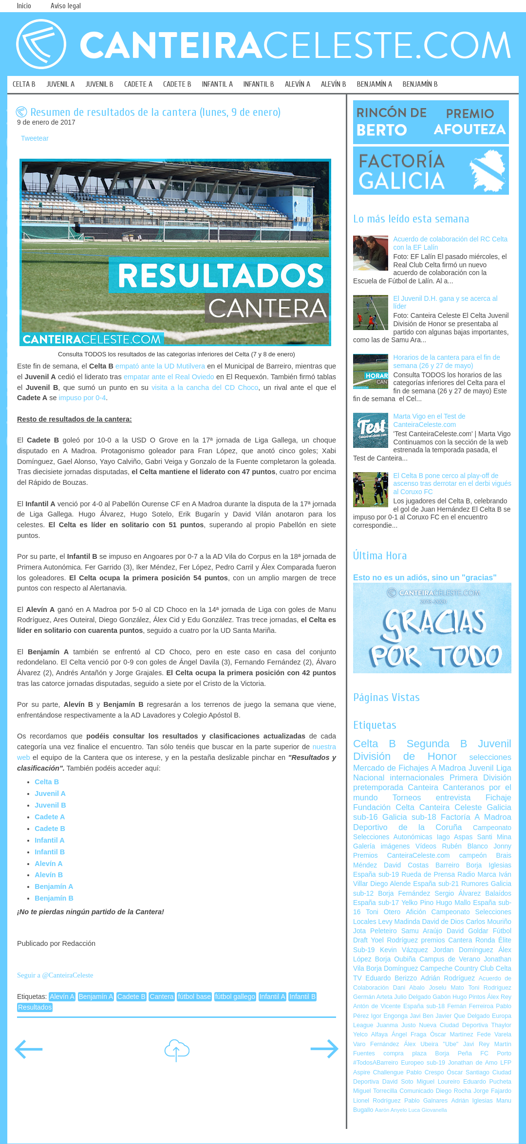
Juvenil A (50, 793)
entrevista (453, 797)
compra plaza (405, 1053)
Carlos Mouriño (488, 921)
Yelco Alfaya (370, 1034)
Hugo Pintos (469, 997)
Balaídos (498, 893)
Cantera (161, 996)
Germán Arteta (373, 997)
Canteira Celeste (450, 807)
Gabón (441, 997)
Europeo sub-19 (423, 1062)
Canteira (423, 787)
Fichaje (498, 797)
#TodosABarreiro (375, 1062)
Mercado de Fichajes (391, 768)
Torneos (407, 797)
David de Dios (443, 921)
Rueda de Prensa (428, 874)
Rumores (474, 883)
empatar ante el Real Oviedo (169, 377)
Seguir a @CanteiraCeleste (55, 975)
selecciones (490, 757)
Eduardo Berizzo (391, 978)
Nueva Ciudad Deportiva (453, 1025)
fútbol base (194, 996)
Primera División (480, 777)
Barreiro (447, 865)
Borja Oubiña (395, 959)
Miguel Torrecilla (375, 1091)
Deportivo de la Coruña (407, 827)
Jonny (502, 846)
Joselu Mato (446, 987)
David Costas (406, 865)
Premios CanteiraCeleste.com (401, 855)
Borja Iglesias (488, 865)
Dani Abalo (409, 987)
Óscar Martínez (451, 1034)
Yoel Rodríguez (394, 940)
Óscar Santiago (468, 1072)
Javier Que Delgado (462, 1016)
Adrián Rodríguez (448, 978)
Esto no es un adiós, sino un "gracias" (425, 577)
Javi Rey (476, 1044)
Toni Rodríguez (489, 987)
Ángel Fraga (409, 1034)
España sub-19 (376, 874)
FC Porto (495, 1053)
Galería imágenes (381, 846)
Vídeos (425, 846)
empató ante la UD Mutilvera (160, 366)
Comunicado (416, 1091)
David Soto (397, 1081)
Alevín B (49, 875)
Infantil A (49, 840)
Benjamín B (54, 898)
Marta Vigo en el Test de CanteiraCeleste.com (430, 420)
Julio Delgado (412, 997)
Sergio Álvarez (457, 893)
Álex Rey (499, 997)
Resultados (35, 1007)
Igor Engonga (389, 1016)
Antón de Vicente (377, 1006)
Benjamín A (54, 886)
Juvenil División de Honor (432, 750)
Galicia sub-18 (409, 817)
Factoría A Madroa (476, 817)
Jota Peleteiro (375, 931)
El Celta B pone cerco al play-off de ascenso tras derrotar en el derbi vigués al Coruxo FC (452, 484)
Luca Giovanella (428, 1110)
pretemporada (378, 787)
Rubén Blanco (465, 846)
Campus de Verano (449, 959)
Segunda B (437, 744)
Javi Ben (421, 1016)
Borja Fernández (404, 893)
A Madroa (448, 768)
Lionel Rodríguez (377, 1100)
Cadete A (50, 817)
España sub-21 (436, 883)
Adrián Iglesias (472, 1100)
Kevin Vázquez (404, 950)
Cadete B (131, 996)
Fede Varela (494, 1034)
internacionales (417, 777)
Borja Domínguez (392, 968)
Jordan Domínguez (463, 950)
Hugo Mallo (453, 902)
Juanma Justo (395, 1025)
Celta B (47, 782)
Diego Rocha (453, 1091)
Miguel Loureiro (438, 1081)
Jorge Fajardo (492, 1091)
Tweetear (35, 138)
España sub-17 (376, 902)
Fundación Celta (383, 807)
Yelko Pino (417, 902)
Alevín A (48, 863)
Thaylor (501, 1025)
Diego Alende (390, 883)
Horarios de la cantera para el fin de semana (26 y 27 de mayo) (447, 361)
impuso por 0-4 (82, 398)
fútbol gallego (235, 996)
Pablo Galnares (426, 1100)
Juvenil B (50, 805)
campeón (473, 855)
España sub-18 (424, 1006)
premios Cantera (446, 940)
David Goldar (467, 931)
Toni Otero (383, 912)
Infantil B (50, 852)
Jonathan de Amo (472, 1062)
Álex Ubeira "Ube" (431, 1044)
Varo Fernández (376, 1044)
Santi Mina (494, 837)
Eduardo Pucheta (487, 1081)
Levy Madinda (399, 921)
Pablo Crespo (425, 1072)
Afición (416, 912)
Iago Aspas (455, 837)
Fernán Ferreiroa (470, 1006)
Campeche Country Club (456, 968)
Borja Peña (453, 1053)
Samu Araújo (421, 931)
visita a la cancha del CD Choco (204, 387)
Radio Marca (476, 874)
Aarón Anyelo (391, 1110)
